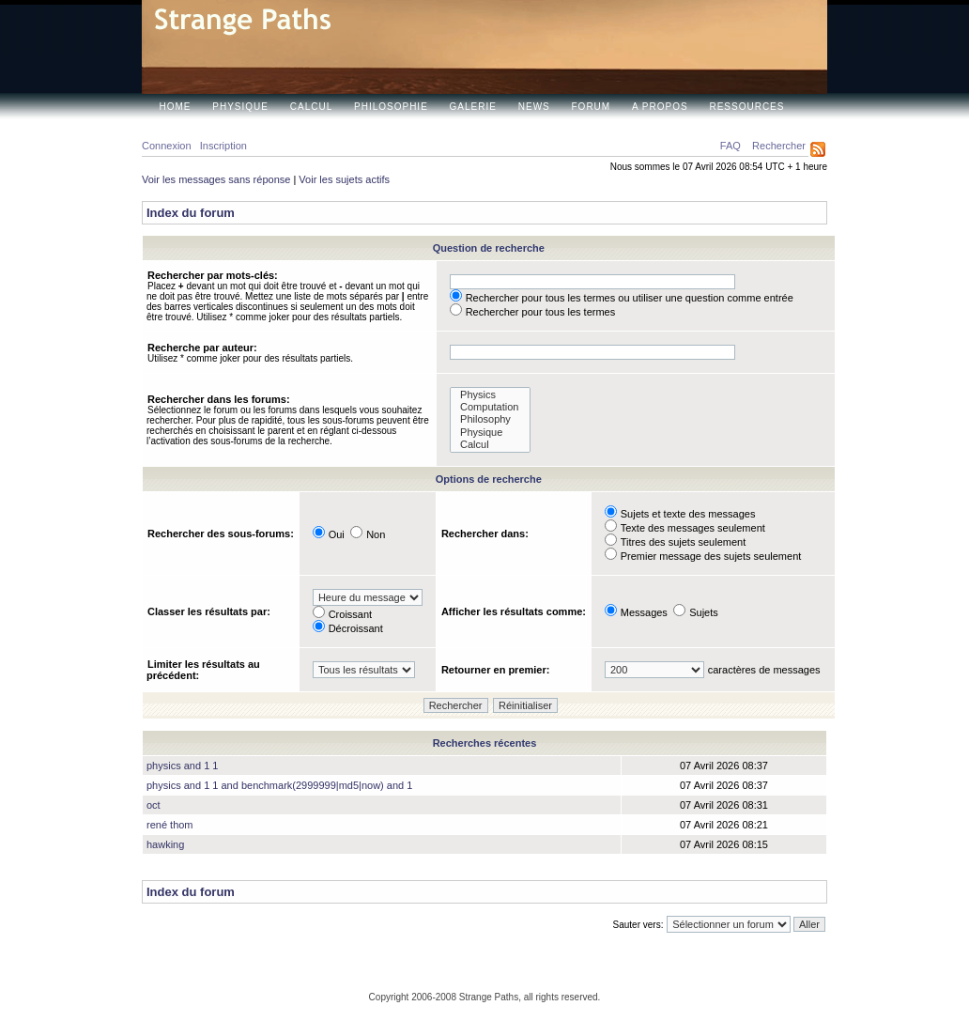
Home (176, 106)
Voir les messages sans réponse (216, 179)
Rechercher (779, 145)
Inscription (223, 145)
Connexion (167, 145)
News (534, 106)
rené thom (169, 824)
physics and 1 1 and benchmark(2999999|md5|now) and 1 (279, 785)
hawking (165, 844)
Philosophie (391, 106)
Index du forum (190, 213)
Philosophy (491, 419)
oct (153, 805)
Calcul (311, 106)
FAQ (730, 145)
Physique (240, 106)
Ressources (746, 106)
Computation (491, 407)
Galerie (473, 106)
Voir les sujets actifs (344, 179)
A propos (660, 106)
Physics (491, 395)
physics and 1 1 (182, 765)
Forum (591, 106)
